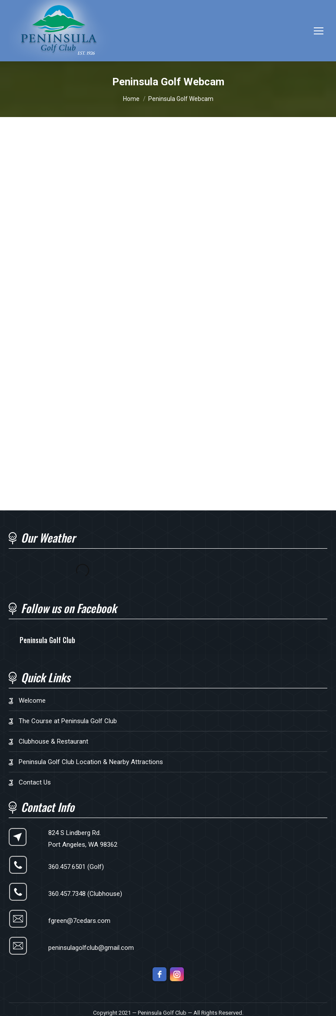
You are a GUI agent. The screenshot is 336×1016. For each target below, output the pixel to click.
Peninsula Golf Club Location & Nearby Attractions (91, 762)
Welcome (32, 700)
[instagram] (177, 974)
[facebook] (159, 974)
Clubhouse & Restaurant (53, 741)
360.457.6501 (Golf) (76, 867)
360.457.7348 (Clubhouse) (85, 894)
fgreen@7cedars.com (79, 921)
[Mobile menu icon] (318, 31)
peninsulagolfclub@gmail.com (91, 948)
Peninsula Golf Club (47, 640)
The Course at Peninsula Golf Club (68, 721)
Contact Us (35, 782)
